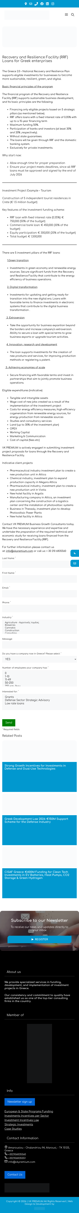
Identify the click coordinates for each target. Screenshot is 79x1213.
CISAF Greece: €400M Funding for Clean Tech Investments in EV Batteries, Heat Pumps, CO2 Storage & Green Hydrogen (36, 874)
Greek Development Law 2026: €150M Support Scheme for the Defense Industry (36, 820)
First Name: (9, 572)
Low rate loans (39, 703)
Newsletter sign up (19, 1101)
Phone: (6, 602)
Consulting (39, 633)
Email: (6, 587)
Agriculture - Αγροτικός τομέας (39, 622)
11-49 (39, 679)
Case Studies (13, 1129)
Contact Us (14, 1174)
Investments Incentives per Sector (26, 1115)
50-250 (39, 683)
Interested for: (10, 691)
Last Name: (9, 558)
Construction (39, 630)
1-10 (39, 676)
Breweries (39, 625)
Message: (7, 639)
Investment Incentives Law (21, 1120)
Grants (39, 697)
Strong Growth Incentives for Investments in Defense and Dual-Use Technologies (35, 767)
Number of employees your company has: (25, 667)
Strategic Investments (18, 1124)
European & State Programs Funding (28, 1111)
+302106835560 (15, 1154)
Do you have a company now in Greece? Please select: (31, 653)
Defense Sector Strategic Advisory (39, 700)
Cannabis (39, 628)
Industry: (7, 617)
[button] (66, 15)
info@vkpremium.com (19, 551)
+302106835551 (15, 1158)
